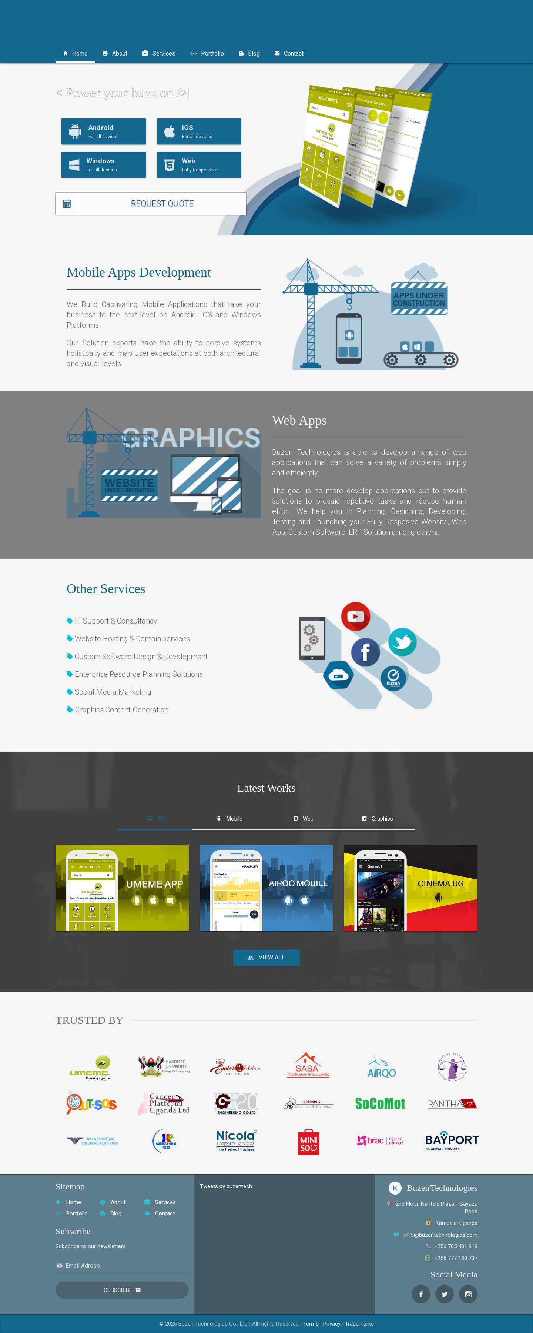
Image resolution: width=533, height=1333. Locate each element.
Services (158, 53)
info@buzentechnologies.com (440, 1235)
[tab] (155, 819)
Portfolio (207, 53)
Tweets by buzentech (226, 1186)
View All (266, 957)
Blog (249, 53)
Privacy (332, 1323)
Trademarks (359, 1323)
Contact (289, 53)
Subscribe (118, 1290)
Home (75, 53)
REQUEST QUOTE (162, 203)
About (115, 53)
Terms (311, 1323)
